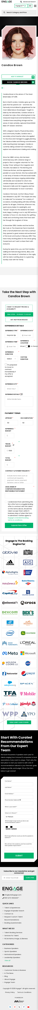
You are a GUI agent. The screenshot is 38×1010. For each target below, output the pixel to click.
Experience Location (27, 342)
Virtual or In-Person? (11, 813)
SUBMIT (19, 855)
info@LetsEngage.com (12, 895)
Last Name (8, 787)
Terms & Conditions (24, 992)
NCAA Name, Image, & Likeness (16, 938)
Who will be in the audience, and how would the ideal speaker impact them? (18, 844)
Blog (6, 976)
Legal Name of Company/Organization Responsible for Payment (19, 489)
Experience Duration (11, 353)
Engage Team (9, 982)
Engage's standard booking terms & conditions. (18, 519)
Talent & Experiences (12, 908)
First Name (8, 781)
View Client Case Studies (19, 722)
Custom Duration (24, 358)
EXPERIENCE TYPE (11, 331)
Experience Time (11, 342)
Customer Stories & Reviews (15, 970)
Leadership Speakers (12, 957)
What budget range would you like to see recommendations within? (16, 821)
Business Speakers (11, 948)
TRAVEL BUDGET (9, 445)
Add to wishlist (22, 77)
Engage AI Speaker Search (14, 911)
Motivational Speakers (12, 954)
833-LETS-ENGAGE (11, 898)
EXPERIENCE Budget (9, 430)
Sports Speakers (10, 951)
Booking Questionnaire (12, 923)
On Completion (26, 418)
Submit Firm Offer (19, 525)
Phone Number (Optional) (13, 800)
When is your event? (11, 807)
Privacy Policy (10, 992)
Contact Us (8, 914)
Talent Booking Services (13, 932)
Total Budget (9, 459)
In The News (8, 973)
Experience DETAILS (12, 394)
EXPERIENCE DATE (26, 331)
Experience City (11, 384)
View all (7, 960)
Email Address (9, 794)
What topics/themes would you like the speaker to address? (19, 836)
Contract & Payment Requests (17, 471)
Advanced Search (28, 2)
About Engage (9, 979)
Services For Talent (11, 935)
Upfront (8, 418)
